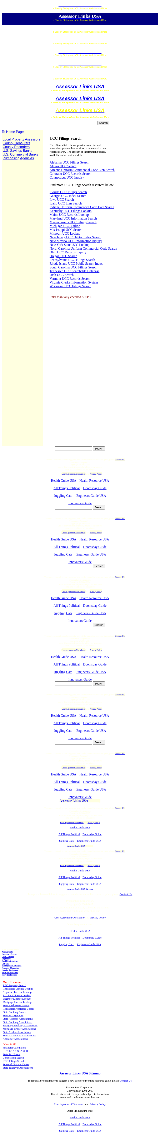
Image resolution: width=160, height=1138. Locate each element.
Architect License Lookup (17, 995)
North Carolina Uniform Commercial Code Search (83, 248)
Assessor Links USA (80, 86)
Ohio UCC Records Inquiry (68, 252)
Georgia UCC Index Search (68, 196)
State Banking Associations (17, 1022)
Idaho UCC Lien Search (66, 203)
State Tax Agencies (13, 1015)
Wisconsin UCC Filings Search (70, 286)
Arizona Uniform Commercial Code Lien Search (82, 170)
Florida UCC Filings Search (68, 192)
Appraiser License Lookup (17, 992)
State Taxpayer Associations (18, 1067)
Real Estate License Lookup (18, 988)
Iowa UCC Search (62, 199)
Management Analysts (11, 965)
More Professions (9, 975)
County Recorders (16, 147)
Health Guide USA (63, 480)
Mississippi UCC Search (66, 229)
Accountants (7, 952)
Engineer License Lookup (17, 998)
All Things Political (67, 488)
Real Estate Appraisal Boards (18, 1008)
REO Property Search (14, 985)
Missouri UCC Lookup (65, 233)
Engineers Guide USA (91, 495)
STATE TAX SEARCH (15, 1050)
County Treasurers (16, 143)
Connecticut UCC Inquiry (67, 177)
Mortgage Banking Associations (20, 1025)
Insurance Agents (9, 954)
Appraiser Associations (15, 1038)
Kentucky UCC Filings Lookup (70, 211)
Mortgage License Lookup (17, 1002)
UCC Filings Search (14, 1061)
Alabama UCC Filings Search (69, 162)
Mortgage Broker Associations (19, 1028)
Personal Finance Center (16, 1064)
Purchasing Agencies (18, 158)
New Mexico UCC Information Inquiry (76, 241)
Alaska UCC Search (63, 166)
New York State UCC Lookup (70, 245)
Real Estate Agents (10, 961)
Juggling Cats (63, 495)
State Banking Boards (14, 1012)
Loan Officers (8, 956)
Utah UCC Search (62, 275)
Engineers (6, 959)
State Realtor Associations (17, 1032)
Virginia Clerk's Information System (74, 282)
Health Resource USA (94, 480)
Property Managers (10, 968)
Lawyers (5, 963)
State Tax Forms (11, 1054)
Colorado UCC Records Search (70, 173)
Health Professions (10, 972)
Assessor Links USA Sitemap (80, 889)
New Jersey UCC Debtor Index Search (75, 237)
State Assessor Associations (18, 1018)
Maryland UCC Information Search (73, 218)
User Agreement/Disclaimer (72, 822)
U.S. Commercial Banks (20, 154)
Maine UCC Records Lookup (69, 214)
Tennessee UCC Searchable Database (74, 271)
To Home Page (13, 132)
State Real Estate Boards (16, 1005)
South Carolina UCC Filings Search (73, 267)
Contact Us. (120, 460)
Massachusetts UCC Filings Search (73, 222)
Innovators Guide (80, 503)
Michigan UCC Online (65, 226)
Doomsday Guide (94, 488)
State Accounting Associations (19, 1035)
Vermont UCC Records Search (70, 278)
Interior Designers (10, 970)
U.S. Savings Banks (17, 150)
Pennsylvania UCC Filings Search (72, 260)
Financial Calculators (14, 1047)
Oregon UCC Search (63, 256)
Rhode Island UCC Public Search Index (76, 263)
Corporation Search (13, 1057)
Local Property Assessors (21, 139)
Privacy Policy (94, 822)
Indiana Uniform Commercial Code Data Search (82, 207)
